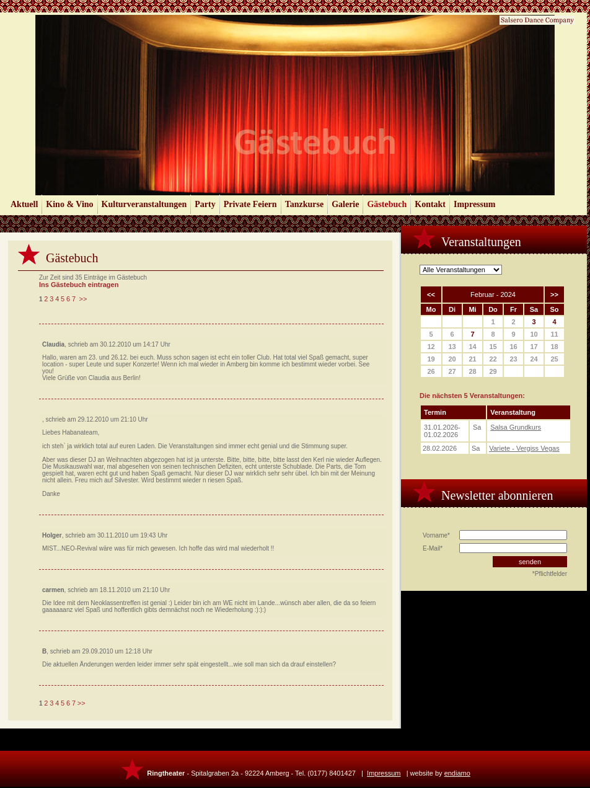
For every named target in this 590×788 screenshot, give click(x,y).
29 (492, 371)
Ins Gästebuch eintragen (78, 284)
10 (533, 334)
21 (472, 359)
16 (513, 346)
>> (83, 299)
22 (492, 359)
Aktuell (24, 204)
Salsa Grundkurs (515, 427)
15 (492, 346)
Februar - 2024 (493, 294)
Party (205, 204)
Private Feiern (250, 204)
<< (431, 294)
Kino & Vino (69, 204)
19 (430, 359)
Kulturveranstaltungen (144, 204)
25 (554, 359)
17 (533, 346)
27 (452, 371)
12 (430, 346)
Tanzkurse (304, 204)
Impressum (474, 204)
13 (452, 346)
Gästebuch (387, 204)
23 (513, 359)
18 (554, 346)
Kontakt (430, 204)
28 (472, 371)
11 (554, 334)
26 (430, 371)
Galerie (345, 204)
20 (452, 359)
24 (533, 359)
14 (472, 346)
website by (440, 773)
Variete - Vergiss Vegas (524, 448)
